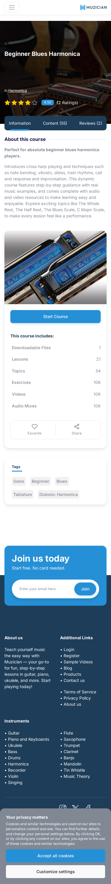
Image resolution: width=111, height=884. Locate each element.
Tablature (22, 494)
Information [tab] (20, 123)
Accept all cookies (55, 855)
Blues (62, 481)
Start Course (55, 316)
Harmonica (17, 90)
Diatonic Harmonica (58, 494)
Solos (18, 481)
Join (85, 588)
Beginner (40, 481)
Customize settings (55, 871)
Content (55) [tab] (55, 123)
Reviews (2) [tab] (90, 123)
